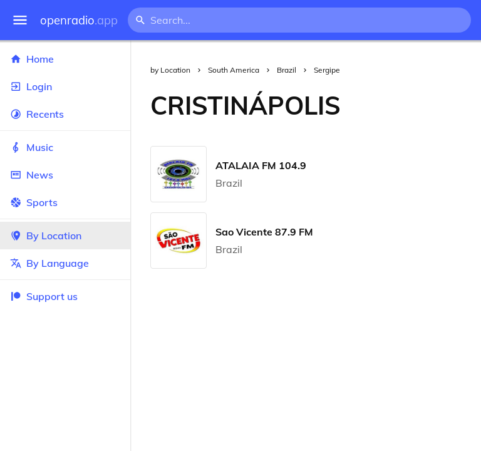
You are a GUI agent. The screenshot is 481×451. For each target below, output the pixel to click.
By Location (65, 235)
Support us (44, 296)
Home (65, 59)
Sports (65, 202)
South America (233, 70)
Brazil (286, 70)
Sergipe (327, 70)
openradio (79, 20)
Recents (65, 114)
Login (65, 86)
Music (65, 147)
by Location (170, 70)
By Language (65, 263)
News (65, 175)
